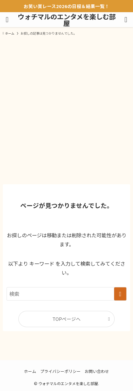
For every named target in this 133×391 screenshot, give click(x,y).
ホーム (30, 371)
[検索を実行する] (120, 293)
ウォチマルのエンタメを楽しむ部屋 (67, 20)
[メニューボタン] (7, 19)
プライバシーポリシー (60, 371)
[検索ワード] (66, 293)
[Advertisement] (66, 109)
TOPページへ (66, 319)
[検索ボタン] (126, 19)
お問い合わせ (97, 371)
